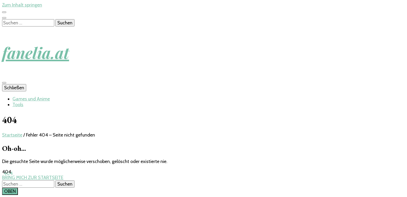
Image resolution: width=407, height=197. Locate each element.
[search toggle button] (4, 18)
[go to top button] (10, 191)
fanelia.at (35, 52)
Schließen (14, 88)
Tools (17, 104)
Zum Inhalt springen (22, 5)
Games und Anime (31, 99)
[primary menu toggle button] (4, 83)
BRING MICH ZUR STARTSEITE (32, 177)
